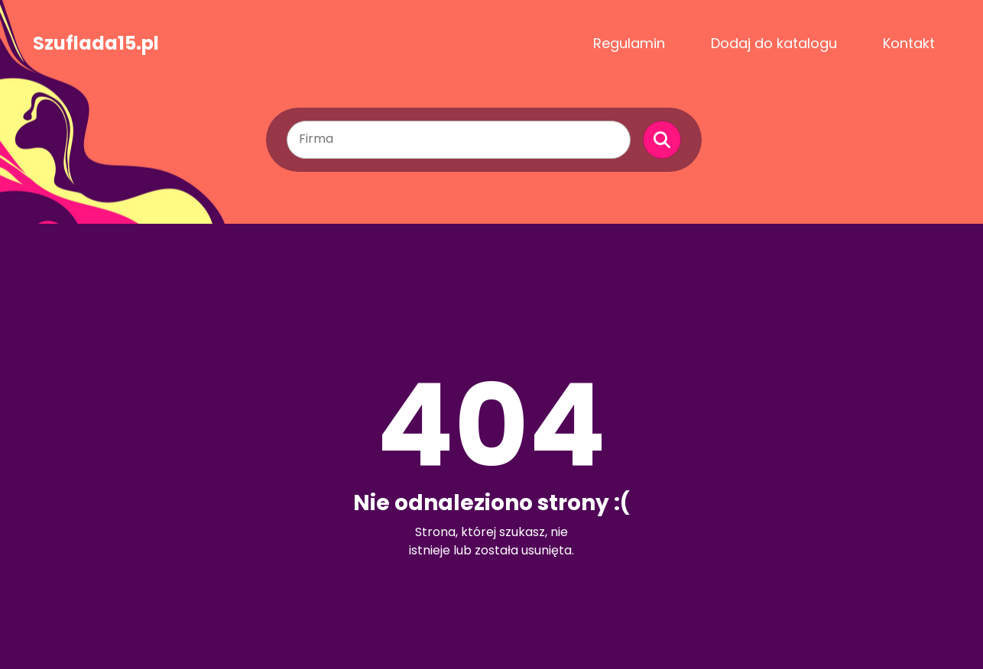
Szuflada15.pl (96, 43)
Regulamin (629, 43)
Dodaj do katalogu (774, 43)
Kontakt (909, 43)
